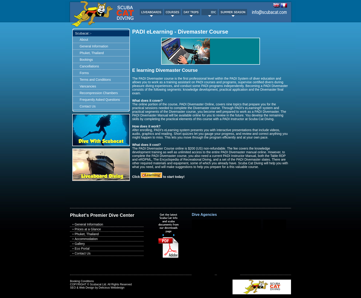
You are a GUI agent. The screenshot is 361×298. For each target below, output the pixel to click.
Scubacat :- (83, 33)
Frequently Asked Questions (100, 99)
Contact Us (88, 106)
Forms (84, 73)
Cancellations (89, 66)
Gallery (80, 244)
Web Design (86, 287)
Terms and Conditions (95, 79)
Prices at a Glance (88, 229)
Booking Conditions (82, 281)
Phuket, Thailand (92, 53)
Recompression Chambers (99, 93)
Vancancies (88, 86)
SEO (73, 287)
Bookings (86, 59)
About (84, 39)
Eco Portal (82, 248)
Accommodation (86, 239)
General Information (94, 46)
